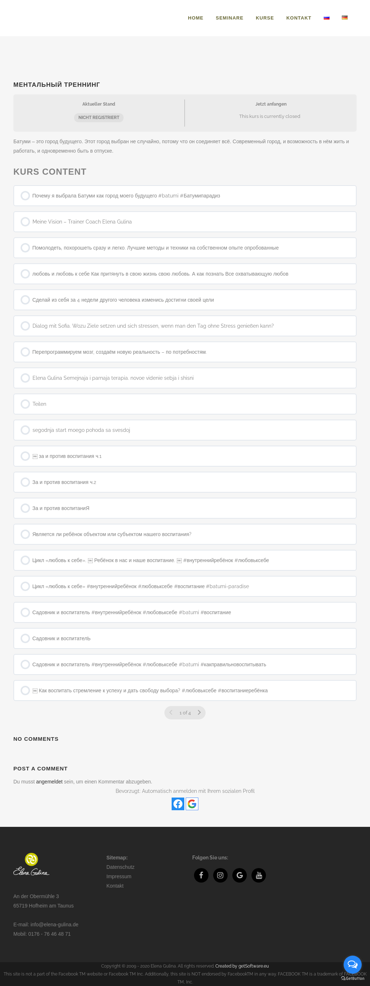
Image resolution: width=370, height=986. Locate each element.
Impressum (119, 876)
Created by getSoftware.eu (242, 966)
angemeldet (49, 782)
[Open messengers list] (353, 965)
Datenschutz (121, 867)
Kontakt (115, 886)
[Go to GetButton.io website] (352, 978)
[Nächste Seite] (199, 712)
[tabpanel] (185, 146)
